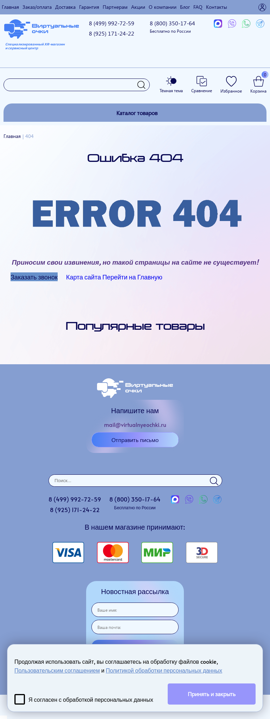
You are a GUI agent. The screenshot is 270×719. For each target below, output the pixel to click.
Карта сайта (83, 276)
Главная (10, 7)
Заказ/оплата (37, 7)
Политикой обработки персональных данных (164, 670)
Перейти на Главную (132, 276)
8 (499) (111, 23)
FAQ (197, 7)
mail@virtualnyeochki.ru (135, 424)
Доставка (65, 7)
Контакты (216, 7)
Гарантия (89, 7)
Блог (185, 7)
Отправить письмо (135, 439)
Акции (138, 7)
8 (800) (172, 26)
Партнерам (115, 7)
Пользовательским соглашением (57, 670)
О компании (162, 7)
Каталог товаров (137, 112)
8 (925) (111, 33)
